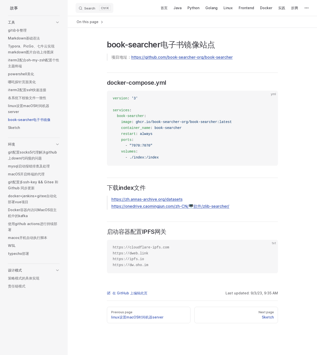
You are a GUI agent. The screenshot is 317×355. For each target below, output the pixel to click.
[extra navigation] (306, 8)
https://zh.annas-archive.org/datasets (146, 199)
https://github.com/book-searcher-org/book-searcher (182, 57)
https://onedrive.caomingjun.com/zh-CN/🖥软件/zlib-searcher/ (170, 206)
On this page (90, 22)
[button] (34, 22)
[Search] (94, 8)
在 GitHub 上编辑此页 (127, 293)
